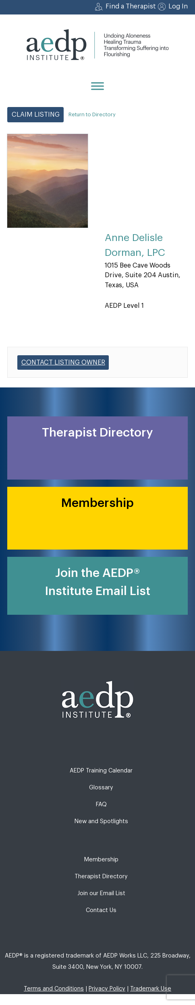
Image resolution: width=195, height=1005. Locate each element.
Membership (101, 860)
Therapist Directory (101, 876)
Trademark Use (150, 989)
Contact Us (101, 910)
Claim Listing (36, 114)
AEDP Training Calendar (101, 771)
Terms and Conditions (54, 989)
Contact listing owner (63, 362)
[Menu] (97, 86)
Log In (178, 6)
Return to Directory (92, 114)
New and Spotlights (101, 821)
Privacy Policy (107, 989)
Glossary (101, 788)
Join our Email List (101, 893)
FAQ (101, 804)
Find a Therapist (131, 6)
